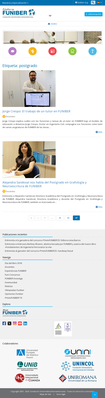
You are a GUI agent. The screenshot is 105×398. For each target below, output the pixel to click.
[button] (99, 2)
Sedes (52, 23)
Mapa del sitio (45, 394)
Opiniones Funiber (14, 293)
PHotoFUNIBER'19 (13, 297)
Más (100, 131)
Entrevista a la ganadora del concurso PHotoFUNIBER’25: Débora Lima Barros (43, 240)
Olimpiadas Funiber (14, 290)
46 (68, 217)
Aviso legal (61, 394)
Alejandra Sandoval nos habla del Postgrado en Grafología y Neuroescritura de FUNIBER (44, 184)
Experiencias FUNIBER (15, 270)
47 (76, 217)
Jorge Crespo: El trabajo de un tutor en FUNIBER (36, 111)
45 (60, 217)
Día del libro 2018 (13, 263)
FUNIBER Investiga (14, 278)
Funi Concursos (12, 274)
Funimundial (11, 282)
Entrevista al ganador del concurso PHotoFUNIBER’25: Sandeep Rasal (39, 250)
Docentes (10, 116)
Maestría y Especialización (15, 2)
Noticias (9, 286)
